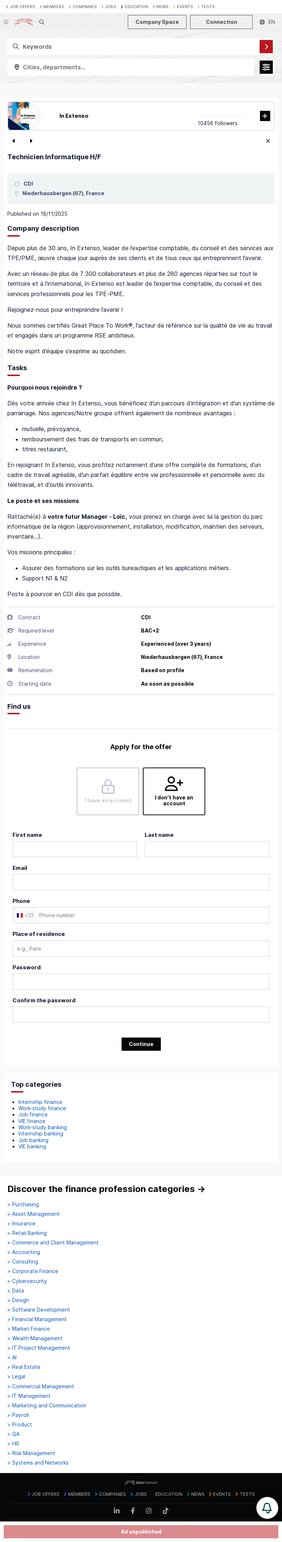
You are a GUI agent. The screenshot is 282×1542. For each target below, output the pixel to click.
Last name (159, 835)
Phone (21, 901)
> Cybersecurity (27, 1281)
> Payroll (18, 1415)
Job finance (33, 1114)
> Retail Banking (27, 1233)
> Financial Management (37, 1319)
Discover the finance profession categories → (106, 1189)
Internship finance (40, 1102)
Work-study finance (42, 1108)
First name (27, 835)
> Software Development (38, 1310)
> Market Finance (28, 1329)
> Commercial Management (40, 1386)
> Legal (16, 1376)
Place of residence (38, 934)
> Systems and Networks (38, 1463)
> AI (12, 1357)
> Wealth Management (35, 1338)
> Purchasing (23, 1204)
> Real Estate (23, 1367)
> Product (19, 1425)
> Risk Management (31, 1453)
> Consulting (22, 1262)
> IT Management (29, 1396)
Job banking (33, 1140)
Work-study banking (42, 1127)
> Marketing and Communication (46, 1405)
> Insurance (21, 1223)
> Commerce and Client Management (53, 1243)
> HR (13, 1444)
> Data (15, 1291)
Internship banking (40, 1133)
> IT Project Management (38, 1348)
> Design (18, 1300)
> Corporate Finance (32, 1271)
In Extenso (73, 115)
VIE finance (32, 1121)
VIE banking (32, 1146)
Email (19, 868)
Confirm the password (44, 1000)
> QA (13, 1434)
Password (26, 967)
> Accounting (23, 1252)
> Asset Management (33, 1214)
